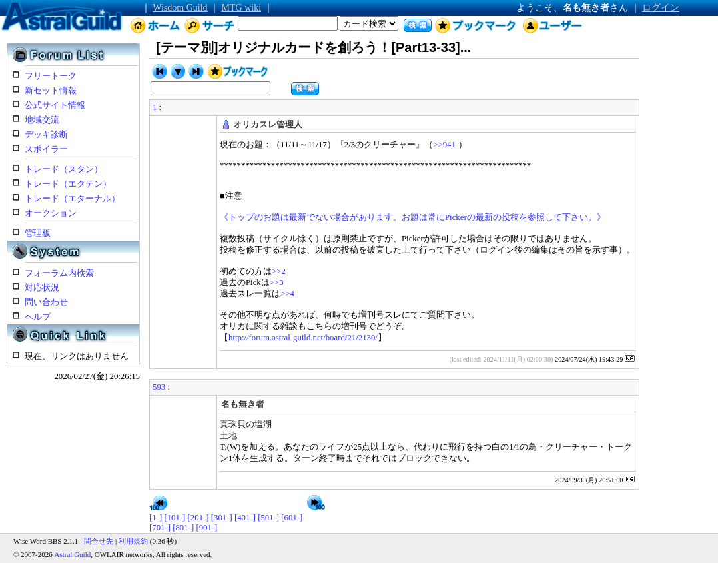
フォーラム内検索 (59, 273)
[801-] (183, 527)
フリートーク (51, 76)
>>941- (445, 144)
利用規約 (133, 541)
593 (159, 387)
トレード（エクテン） (68, 184)
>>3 (277, 282)
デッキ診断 (46, 134)
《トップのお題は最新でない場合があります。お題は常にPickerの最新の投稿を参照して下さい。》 (412, 217)
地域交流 (42, 120)
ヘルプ (38, 317)
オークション (51, 213)
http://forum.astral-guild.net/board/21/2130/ (303, 337)
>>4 (287, 293)
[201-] (198, 517)
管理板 (38, 233)
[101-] (174, 517)
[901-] (206, 527)
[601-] (291, 517)
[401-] (245, 517)
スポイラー (46, 149)
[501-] (268, 517)
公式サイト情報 (55, 105)
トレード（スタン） (64, 169)
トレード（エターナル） (72, 198)
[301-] (221, 517)
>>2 (279, 271)
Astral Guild (73, 554)
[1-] (155, 517)
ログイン (660, 8)
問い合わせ (46, 302)
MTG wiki (242, 8)
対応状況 (42, 287)
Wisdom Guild (180, 8)
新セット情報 (51, 90)
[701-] (160, 527)
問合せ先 (98, 541)
